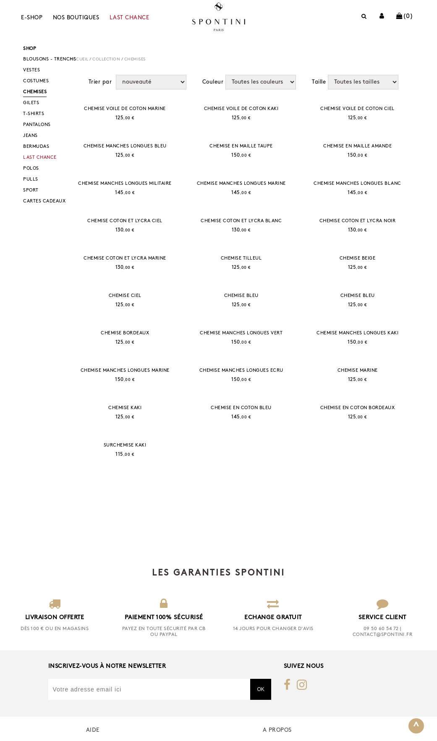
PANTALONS (37, 125)
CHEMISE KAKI (124, 408)
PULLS (30, 179)
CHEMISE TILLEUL (241, 258)
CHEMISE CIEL (125, 296)
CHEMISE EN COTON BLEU (241, 408)
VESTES (31, 70)
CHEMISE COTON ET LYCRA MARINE (125, 258)
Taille (319, 82)
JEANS (30, 136)
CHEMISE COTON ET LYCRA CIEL (124, 221)
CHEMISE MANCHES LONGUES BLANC (357, 183)
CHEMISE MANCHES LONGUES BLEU (125, 146)
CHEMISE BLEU (241, 296)
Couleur (213, 82)
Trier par (100, 82)
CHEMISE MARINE (358, 370)
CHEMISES (35, 92)
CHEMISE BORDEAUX (125, 333)
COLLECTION (106, 59)
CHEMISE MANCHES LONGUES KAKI (357, 333)
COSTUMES (36, 81)
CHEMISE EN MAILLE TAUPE (241, 146)
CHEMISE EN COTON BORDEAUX (357, 408)
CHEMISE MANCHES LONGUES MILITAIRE (125, 183)
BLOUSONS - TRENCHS (49, 59)
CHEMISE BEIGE (358, 258)
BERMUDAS (36, 147)
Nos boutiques (76, 18)
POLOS (31, 168)
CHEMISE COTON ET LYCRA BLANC (241, 221)
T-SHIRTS (33, 114)
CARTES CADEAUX (44, 201)
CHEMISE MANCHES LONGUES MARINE (241, 183)
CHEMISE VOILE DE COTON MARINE (125, 109)
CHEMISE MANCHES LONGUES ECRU (241, 370)
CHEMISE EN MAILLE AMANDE (357, 146)
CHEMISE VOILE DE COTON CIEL (357, 109)
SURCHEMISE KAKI (125, 445)
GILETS (31, 103)
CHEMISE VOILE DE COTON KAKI (241, 109)
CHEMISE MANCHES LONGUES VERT (241, 333)
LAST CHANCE (129, 18)
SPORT (31, 190)
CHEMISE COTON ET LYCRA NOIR (357, 221)
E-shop (31, 18)
